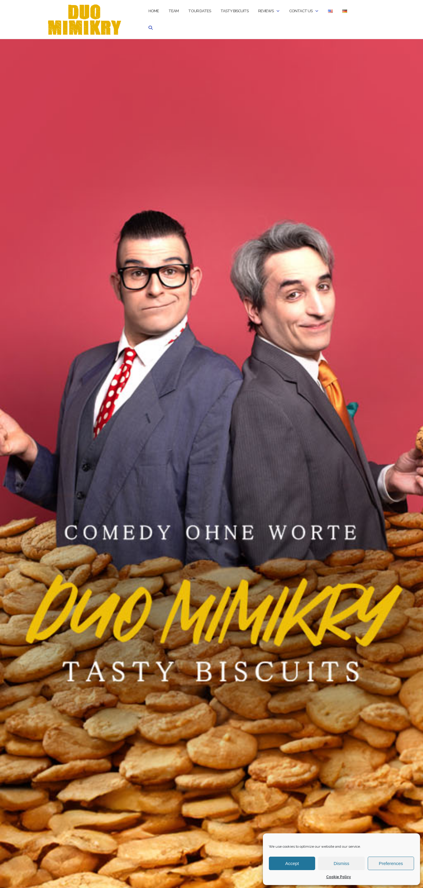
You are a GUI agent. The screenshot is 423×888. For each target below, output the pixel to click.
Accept (292, 863)
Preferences (391, 863)
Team (173, 11)
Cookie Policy (338, 877)
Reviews (266, 11)
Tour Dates (199, 11)
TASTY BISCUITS (234, 11)
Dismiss (342, 863)
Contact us (300, 11)
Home (153, 11)
